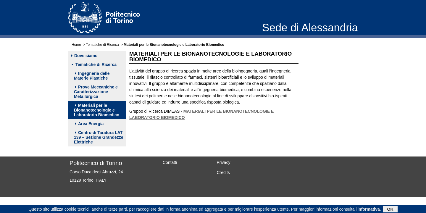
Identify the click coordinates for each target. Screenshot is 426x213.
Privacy (223, 162)
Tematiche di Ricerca (102, 45)
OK (390, 209)
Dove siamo (84, 55)
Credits (223, 172)
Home (76, 45)
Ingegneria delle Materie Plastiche (92, 75)
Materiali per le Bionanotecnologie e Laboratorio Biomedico (96, 110)
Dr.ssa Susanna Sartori (327, 105)
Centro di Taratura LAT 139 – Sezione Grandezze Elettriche (98, 137)
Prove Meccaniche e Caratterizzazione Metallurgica (96, 92)
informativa (368, 209)
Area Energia (89, 123)
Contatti (170, 162)
